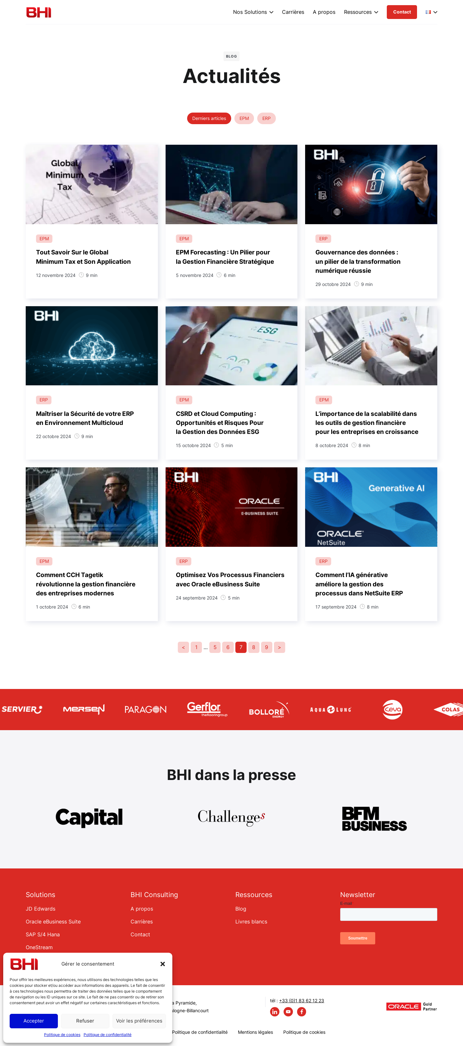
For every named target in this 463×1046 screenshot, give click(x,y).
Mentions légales (255, 1032)
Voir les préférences (139, 1021)
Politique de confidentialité (108, 1034)
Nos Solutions (250, 12)
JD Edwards (40, 908)
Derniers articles (209, 118)
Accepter (33, 1021)
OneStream (39, 947)
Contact (402, 12)
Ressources (358, 12)
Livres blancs (251, 921)
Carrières (293, 12)
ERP (266, 118)
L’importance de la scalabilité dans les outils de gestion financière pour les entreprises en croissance (366, 423)
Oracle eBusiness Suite (53, 921)
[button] (162, 964)
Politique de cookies (62, 1034)
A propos (324, 12)
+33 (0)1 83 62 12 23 (301, 1000)
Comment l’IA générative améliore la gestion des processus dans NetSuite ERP (359, 584)
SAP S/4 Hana (43, 934)
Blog (240, 908)
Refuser (85, 1021)
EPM (244, 118)
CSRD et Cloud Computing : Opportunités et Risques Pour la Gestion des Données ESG (220, 423)
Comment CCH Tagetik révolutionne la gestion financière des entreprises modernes (85, 584)
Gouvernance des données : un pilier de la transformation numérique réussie (358, 261)
